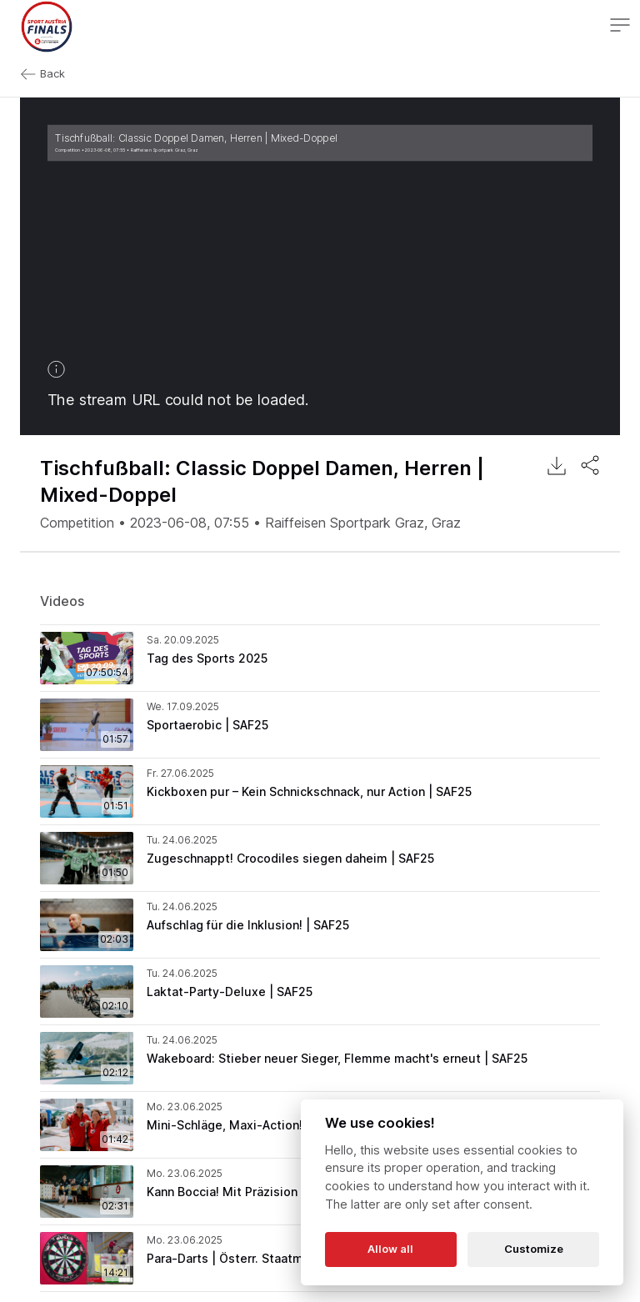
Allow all (390, 1248)
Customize (533, 1248)
